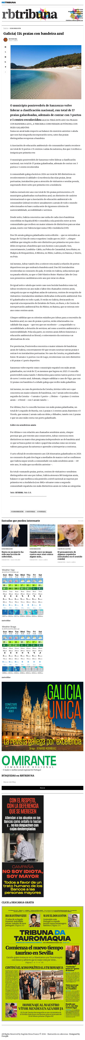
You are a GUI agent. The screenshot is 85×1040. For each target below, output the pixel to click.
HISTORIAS (31, 511)
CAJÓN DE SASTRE (64, 549)
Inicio (5, 28)
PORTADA (42, 511)
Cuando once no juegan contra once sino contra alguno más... (41, 554)
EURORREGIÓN (15, 28)
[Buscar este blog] (42, 782)
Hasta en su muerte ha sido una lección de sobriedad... (12, 554)
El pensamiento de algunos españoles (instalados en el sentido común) (70, 555)
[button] (5, 72)
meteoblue (6, 621)
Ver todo (80, 521)
